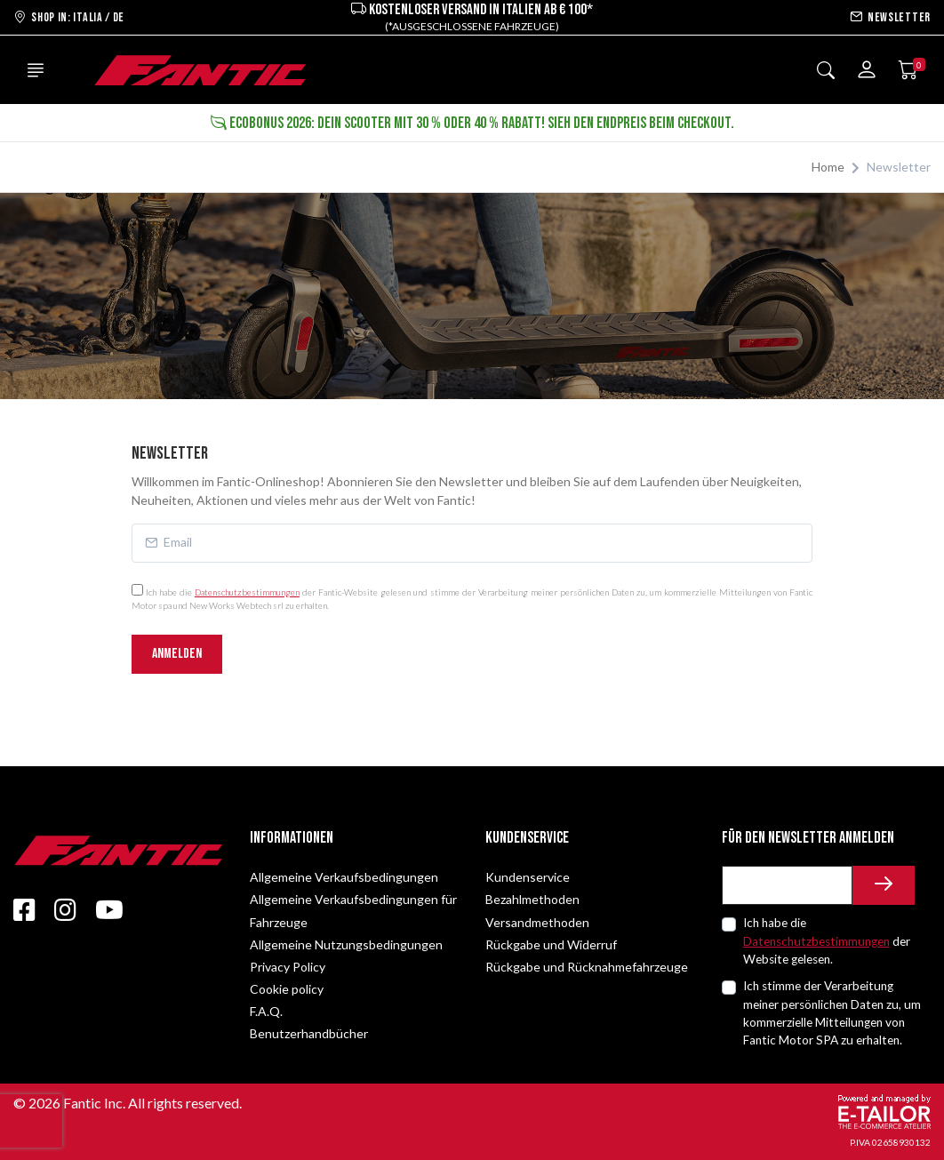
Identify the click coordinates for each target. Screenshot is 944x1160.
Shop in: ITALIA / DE (68, 17)
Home (828, 166)
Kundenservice (527, 876)
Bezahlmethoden (532, 899)
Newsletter (890, 17)
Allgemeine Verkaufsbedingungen (344, 876)
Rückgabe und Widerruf (551, 944)
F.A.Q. (266, 1011)
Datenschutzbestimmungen (247, 592)
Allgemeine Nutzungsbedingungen (346, 944)
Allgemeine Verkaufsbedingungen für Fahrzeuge (353, 910)
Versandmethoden (537, 922)
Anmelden (177, 653)
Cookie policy (287, 988)
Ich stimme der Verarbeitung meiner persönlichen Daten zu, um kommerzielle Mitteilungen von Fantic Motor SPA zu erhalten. (832, 1013)
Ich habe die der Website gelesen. (826, 941)
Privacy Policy (287, 966)
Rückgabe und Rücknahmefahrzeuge (586, 966)
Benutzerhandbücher (309, 1033)
